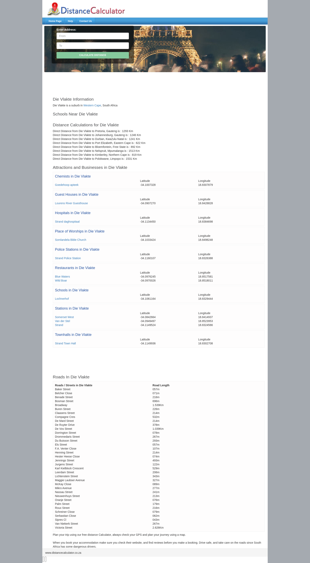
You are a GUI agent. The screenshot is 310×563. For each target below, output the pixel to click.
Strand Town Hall (65, 343)
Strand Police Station (68, 258)
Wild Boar (61, 280)
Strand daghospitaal (67, 221)
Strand (59, 325)
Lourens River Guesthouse (71, 203)
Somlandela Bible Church (70, 239)
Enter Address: (66, 29)
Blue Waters (62, 276)
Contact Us (85, 21)
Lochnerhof (62, 298)
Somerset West (64, 317)
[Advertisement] (146, 83)
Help (70, 21)
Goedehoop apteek (66, 184)
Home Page (55, 21)
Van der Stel (62, 321)
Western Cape (92, 105)
